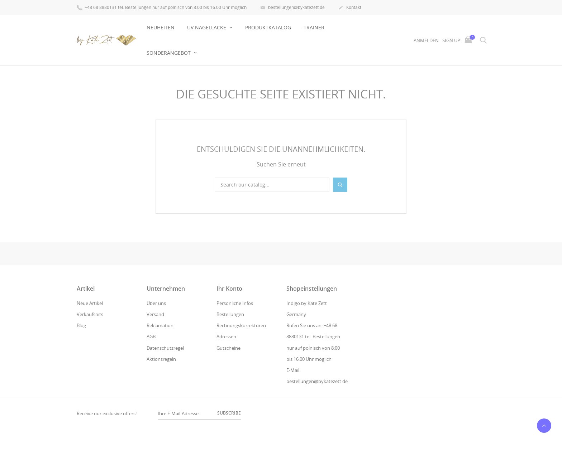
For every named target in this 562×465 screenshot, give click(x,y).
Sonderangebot (169, 52)
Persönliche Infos (234, 303)
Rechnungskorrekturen (241, 325)
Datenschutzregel (165, 348)
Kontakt (349, 7)
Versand (155, 314)
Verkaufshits (90, 314)
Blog (81, 325)
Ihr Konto (229, 288)
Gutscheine (228, 348)
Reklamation (160, 325)
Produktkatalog (268, 27)
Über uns (156, 303)
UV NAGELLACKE (207, 27)
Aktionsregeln (161, 359)
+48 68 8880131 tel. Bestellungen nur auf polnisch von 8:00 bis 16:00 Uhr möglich (162, 7)
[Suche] (272, 185)
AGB (151, 336)
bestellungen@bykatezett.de (292, 7)
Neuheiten (161, 27)
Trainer (314, 27)
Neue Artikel (90, 303)
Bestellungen (230, 314)
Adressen (226, 336)
